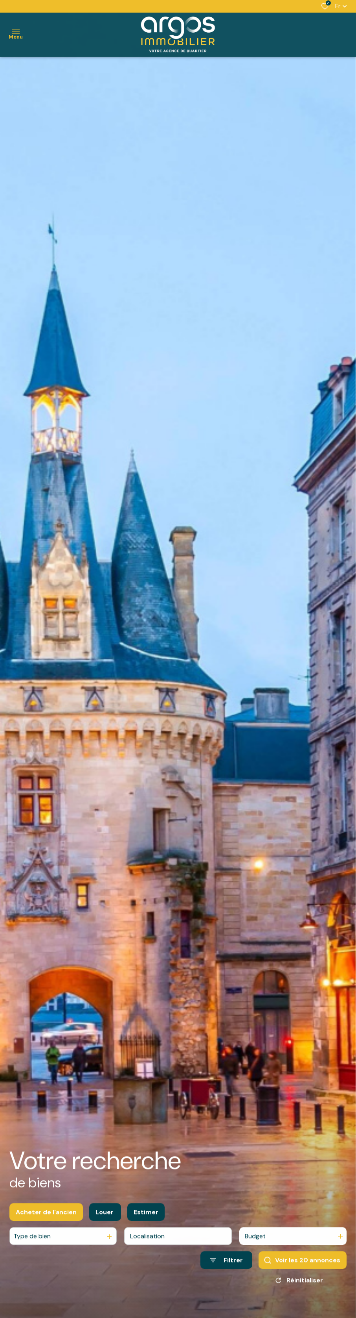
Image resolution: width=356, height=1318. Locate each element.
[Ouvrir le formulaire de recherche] (226, 1266)
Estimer (146, 1218)
